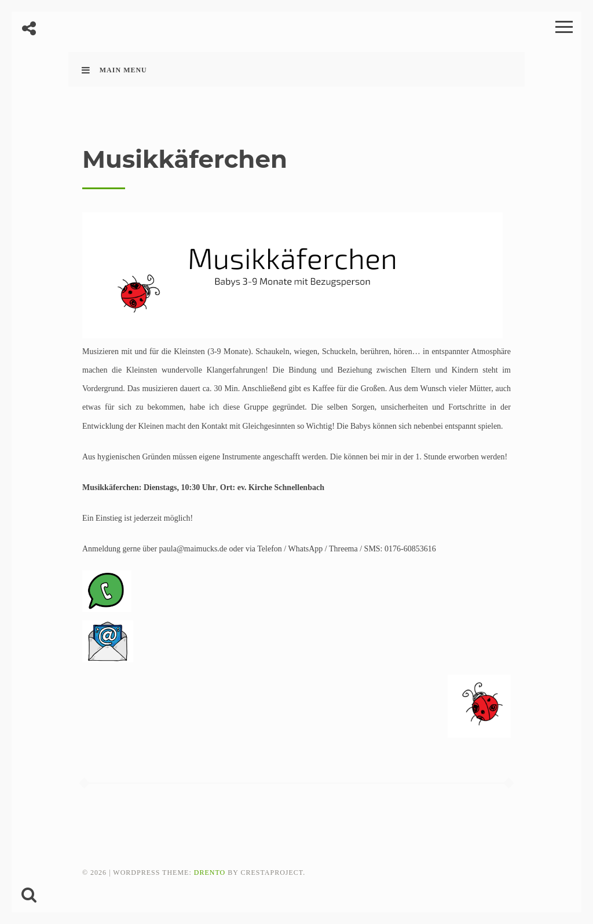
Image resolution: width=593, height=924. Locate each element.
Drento (209, 872)
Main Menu (114, 70)
